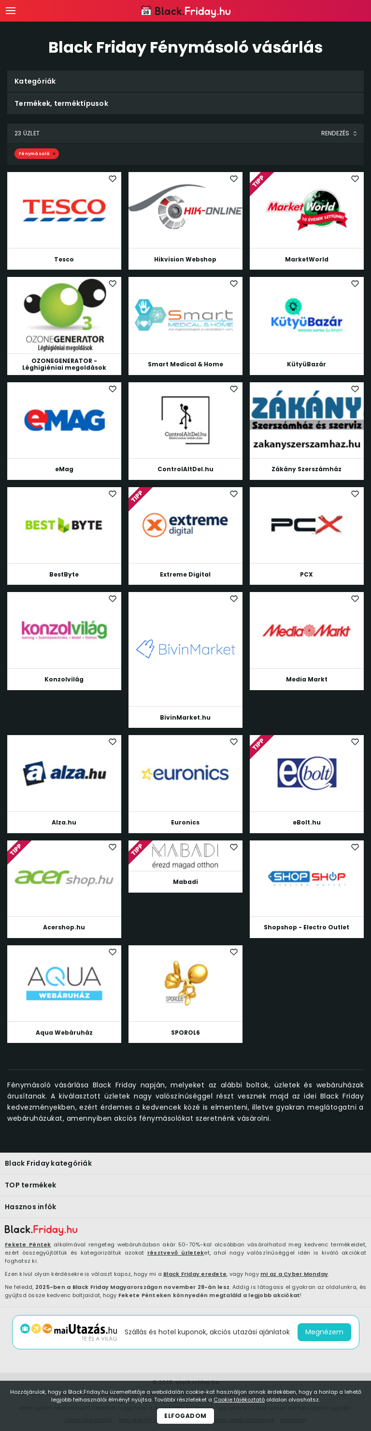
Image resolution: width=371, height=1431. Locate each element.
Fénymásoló (34, 154)
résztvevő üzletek (175, 1253)
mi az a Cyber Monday (294, 1274)
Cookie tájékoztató (239, 1399)
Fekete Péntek (28, 1244)
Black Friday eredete (195, 1274)
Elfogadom (185, 1416)
